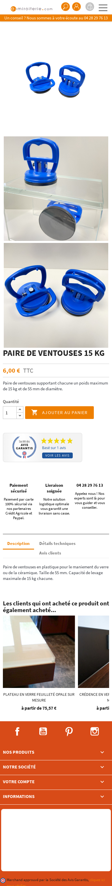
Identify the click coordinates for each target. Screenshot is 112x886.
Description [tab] (18, 543)
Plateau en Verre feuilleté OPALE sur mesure (38, 697)
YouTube (43, 731)
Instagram (94, 731)
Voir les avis (57, 455)
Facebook (17, 731)
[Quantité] (10, 412)
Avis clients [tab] (50, 553)
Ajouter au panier (59, 412)
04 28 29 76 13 (96, 18)
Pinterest (69, 731)
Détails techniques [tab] (57, 543)
